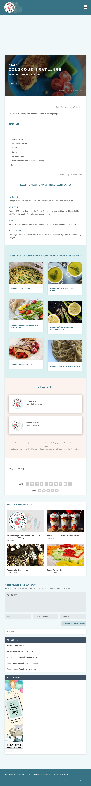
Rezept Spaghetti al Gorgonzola (65, 366)
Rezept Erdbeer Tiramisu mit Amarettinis (63, 536)
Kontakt (83, 781)
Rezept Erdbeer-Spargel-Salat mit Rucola (22, 657)
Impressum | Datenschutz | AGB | (67, 781)
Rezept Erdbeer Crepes (21, 364)
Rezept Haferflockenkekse (17, 570)
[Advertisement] (45, 32)
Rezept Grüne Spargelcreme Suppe (20, 651)
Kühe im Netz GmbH (46, 774)
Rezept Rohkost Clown (56, 570)
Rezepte (14, 83)
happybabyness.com (34, 404)
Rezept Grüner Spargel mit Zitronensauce (22, 663)
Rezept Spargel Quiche (21, 288)
